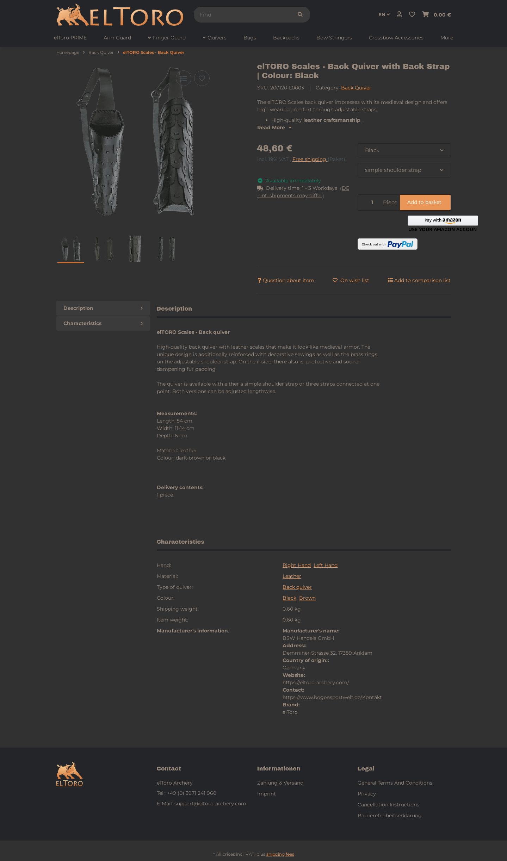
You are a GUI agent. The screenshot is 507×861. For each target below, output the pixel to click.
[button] (399, 14)
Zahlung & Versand (280, 783)
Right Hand (297, 565)
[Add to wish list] (202, 78)
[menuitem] (70, 38)
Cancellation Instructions (388, 804)
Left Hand (326, 565)
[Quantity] (369, 203)
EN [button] (384, 14)
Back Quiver (356, 88)
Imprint (266, 794)
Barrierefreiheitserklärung (390, 815)
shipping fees (280, 854)
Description (103, 308)
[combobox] (404, 150)
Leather (292, 576)
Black (289, 598)
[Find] (242, 15)
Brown (307, 598)
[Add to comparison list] (183, 78)
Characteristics (103, 323)
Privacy (367, 794)
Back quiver (297, 587)
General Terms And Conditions (395, 783)
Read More (274, 127)
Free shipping (310, 159)
